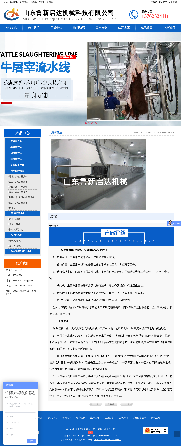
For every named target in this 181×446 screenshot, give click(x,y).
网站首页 (11, 27)
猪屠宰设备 (162, 133)
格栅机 (12, 208)
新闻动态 (79, 27)
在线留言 (146, 27)
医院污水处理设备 (18, 187)
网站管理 (155, 417)
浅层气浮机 (15, 246)
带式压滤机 (15, 219)
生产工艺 (124, 27)
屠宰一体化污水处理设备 (21, 197)
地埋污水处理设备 (18, 176)
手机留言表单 (139, 417)
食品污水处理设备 (18, 202)
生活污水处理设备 (18, 181)
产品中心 (56, 27)
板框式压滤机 (16, 229)
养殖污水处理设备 (18, 192)
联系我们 (163, 2)
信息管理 (173, 2)
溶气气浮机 (15, 240)
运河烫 (171, 133)
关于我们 (153, 2)
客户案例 (101, 27)
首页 (145, 133)
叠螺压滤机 (15, 224)
